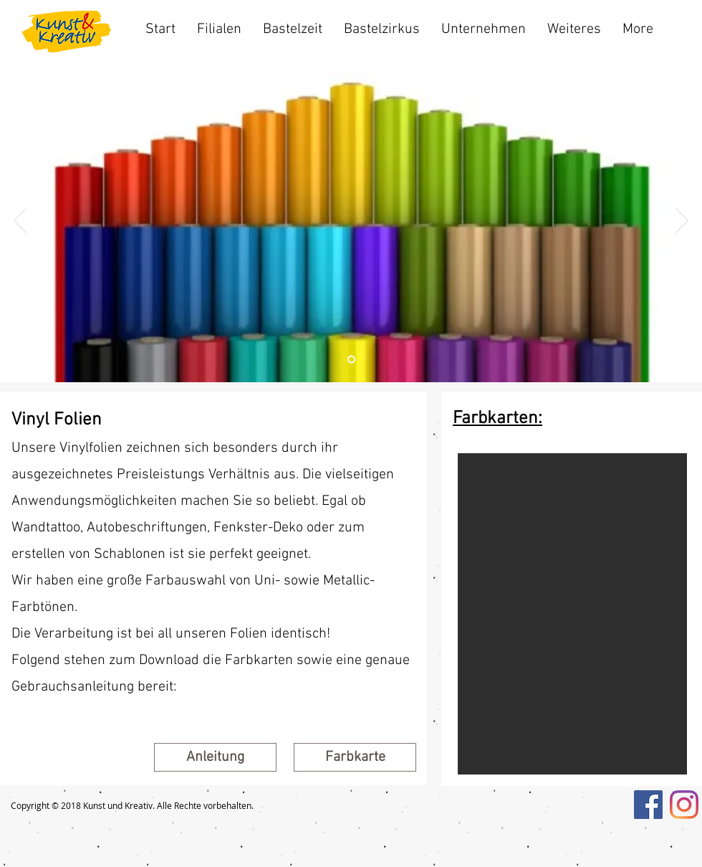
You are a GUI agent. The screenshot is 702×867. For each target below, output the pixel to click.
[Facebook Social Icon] (648, 804)
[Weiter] (681, 221)
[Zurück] (20, 221)
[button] (355, 757)
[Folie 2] (351, 360)
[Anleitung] (215, 757)
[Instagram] (684, 804)
